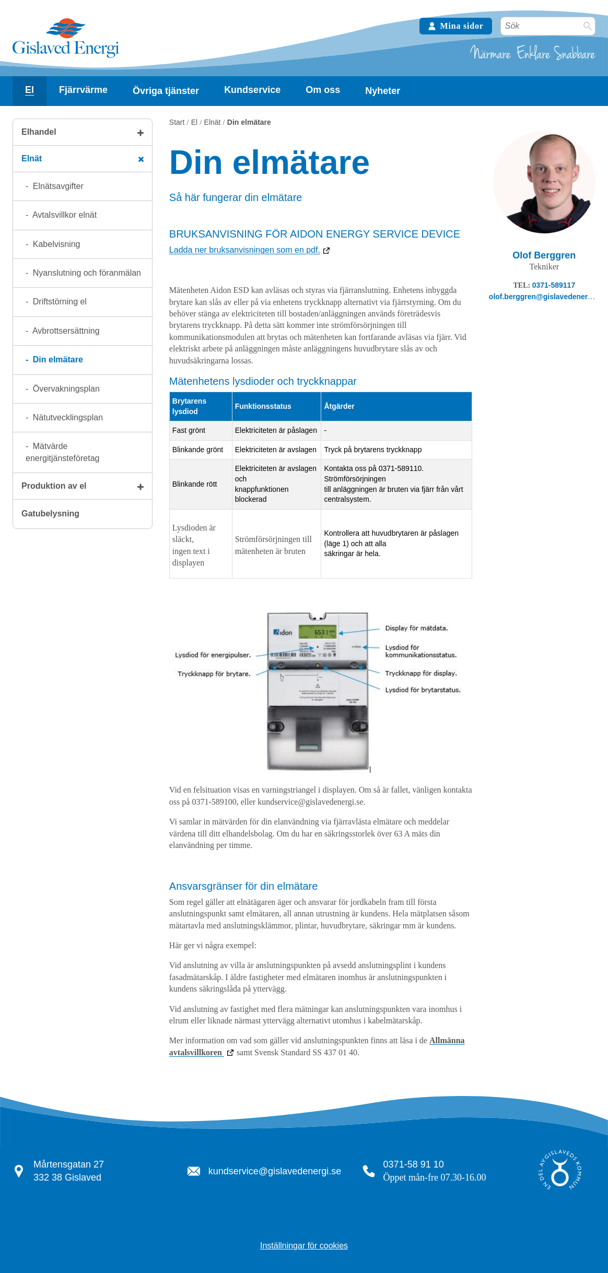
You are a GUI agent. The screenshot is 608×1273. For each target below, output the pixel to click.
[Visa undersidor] (29, 90)
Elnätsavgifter (56, 186)
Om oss (323, 90)
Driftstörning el (58, 301)
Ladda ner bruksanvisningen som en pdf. (244, 249)
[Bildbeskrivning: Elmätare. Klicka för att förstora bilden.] (320, 769)
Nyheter (382, 91)
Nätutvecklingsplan (66, 417)
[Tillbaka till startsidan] (66, 56)
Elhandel (38, 131)
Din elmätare (56, 359)
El (29, 90)
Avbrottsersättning (64, 330)
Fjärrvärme (83, 90)
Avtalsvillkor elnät (63, 214)
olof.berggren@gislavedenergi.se (546, 296)
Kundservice (252, 90)
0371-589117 (554, 285)
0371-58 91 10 (413, 1164)
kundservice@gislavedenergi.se (274, 1171)
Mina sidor (456, 25)
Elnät (31, 158)
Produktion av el (53, 485)
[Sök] (587, 26)
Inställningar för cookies (304, 1245)
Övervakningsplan (65, 388)
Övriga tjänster (166, 91)
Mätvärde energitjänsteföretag (62, 452)
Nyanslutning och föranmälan (85, 272)
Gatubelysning (50, 513)
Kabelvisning (55, 244)
